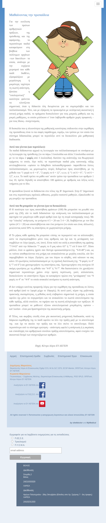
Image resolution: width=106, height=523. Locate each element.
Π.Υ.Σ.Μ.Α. (20, 445)
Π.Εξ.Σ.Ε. (19, 438)
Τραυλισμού (20, 441)
